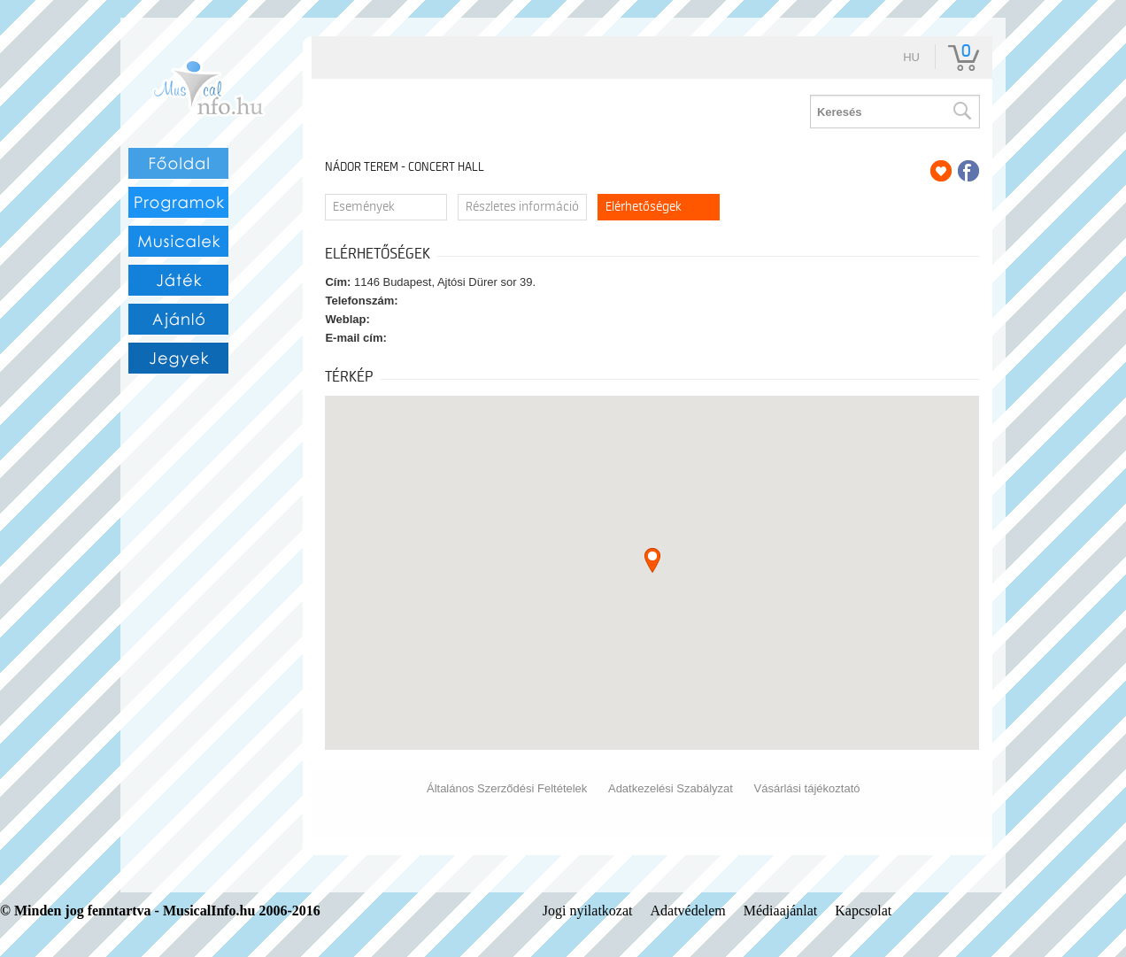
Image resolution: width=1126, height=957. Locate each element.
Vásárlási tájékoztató (807, 788)
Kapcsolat (863, 910)
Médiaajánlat (781, 910)
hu (911, 57)
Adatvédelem (687, 910)
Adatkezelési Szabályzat (670, 788)
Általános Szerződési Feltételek (507, 788)
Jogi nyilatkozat (588, 910)
